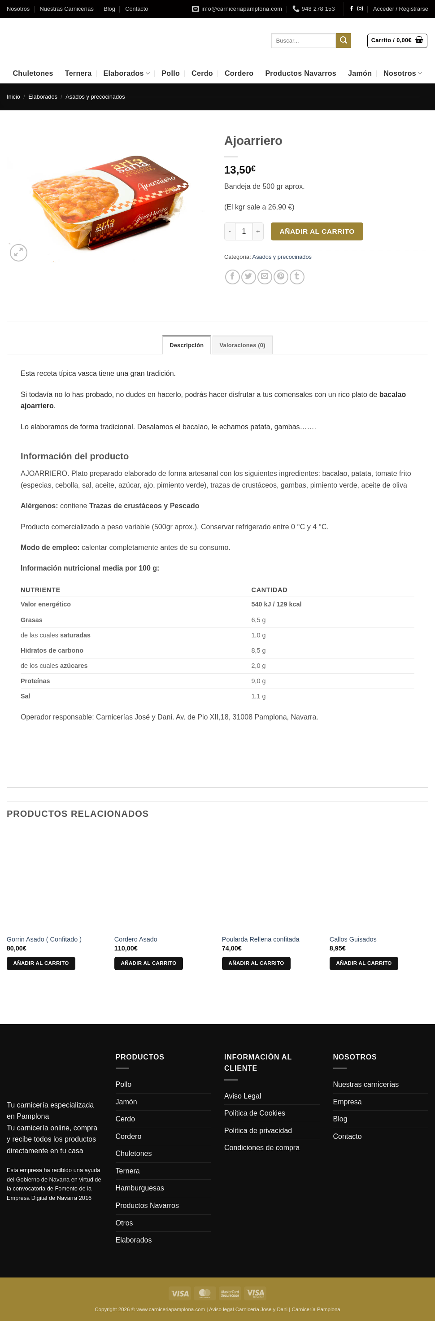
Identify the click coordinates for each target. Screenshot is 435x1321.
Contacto (136, 8)
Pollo (170, 73)
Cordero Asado (135, 939)
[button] (400, 9)
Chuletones (33, 73)
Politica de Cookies (254, 1113)
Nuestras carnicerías (366, 1084)
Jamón (360, 73)
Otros (124, 1223)
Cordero (239, 73)
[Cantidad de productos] (244, 231)
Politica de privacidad (258, 1130)
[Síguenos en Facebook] (351, 9)
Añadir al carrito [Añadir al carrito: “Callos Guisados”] (364, 963)
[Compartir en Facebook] (232, 277)
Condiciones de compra (262, 1147)
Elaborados (127, 73)
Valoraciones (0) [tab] (242, 345)
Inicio (13, 96)
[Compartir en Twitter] (248, 277)
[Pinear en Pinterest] (281, 277)
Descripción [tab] (187, 345)
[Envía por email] (264, 277)
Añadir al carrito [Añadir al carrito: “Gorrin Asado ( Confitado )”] (41, 963)
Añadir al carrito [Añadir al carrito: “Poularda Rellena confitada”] (256, 963)
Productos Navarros (300, 73)
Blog (109, 8)
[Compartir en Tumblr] (297, 277)
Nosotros (18, 8)
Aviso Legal (242, 1096)
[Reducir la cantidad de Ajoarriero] (229, 231)
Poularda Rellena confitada (261, 939)
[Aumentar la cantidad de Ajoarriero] (258, 231)
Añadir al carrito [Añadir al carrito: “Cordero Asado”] (149, 963)
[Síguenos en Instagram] (360, 9)
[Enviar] (343, 40)
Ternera (78, 73)
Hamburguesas (140, 1188)
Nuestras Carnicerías (67, 8)
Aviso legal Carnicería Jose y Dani (248, 1309)
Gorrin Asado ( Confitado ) (44, 939)
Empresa (347, 1102)
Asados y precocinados (95, 96)
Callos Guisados (353, 939)
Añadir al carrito (317, 231)
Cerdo (202, 73)
